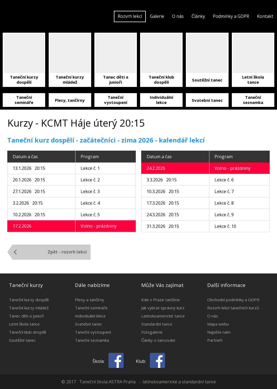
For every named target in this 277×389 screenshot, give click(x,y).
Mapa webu (218, 324)
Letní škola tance (24, 324)
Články (198, 16)
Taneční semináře (91, 307)
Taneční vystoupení (93, 332)
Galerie (157, 16)
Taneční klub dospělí (27, 332)
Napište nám (218, 332)
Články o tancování (158, 340)
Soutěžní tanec (22, 340)
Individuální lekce (90, 316)
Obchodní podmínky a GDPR (233, 299)
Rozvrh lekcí (130, 16)
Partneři (214, 340)
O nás (178, 16)
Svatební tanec (88, 324)
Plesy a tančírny (89, 299)
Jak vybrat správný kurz (162, 307)
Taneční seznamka (92, 340)
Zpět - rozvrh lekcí (67, 252)
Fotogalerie (152, 332)
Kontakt (265, 16)
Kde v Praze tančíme (160, 299)
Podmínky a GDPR (231, 16)
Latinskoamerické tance (163, 316)
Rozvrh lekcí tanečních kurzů (233, 307)
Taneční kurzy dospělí (29, 299)
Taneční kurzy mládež (29, 307)
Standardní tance (156, 324)
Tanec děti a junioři (26, 316)
